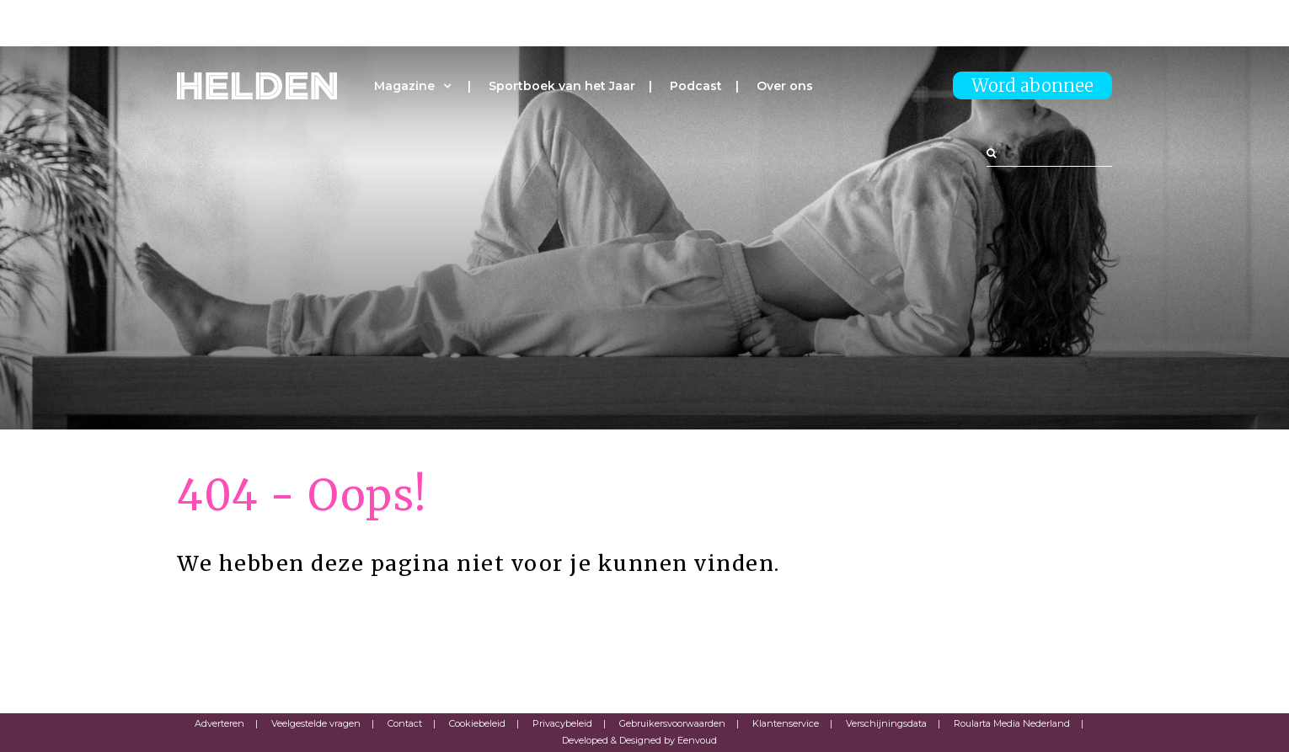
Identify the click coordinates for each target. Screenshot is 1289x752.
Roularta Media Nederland (1012, 723)
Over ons (785, 85)
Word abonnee (1032, 85)
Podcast (696, 85)
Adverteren (219, 723)
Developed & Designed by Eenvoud (639, 740)
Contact (405, 723)
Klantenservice (785, 723)
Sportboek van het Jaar (562, 85)
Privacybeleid (562, 723)
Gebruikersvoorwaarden (672, 723)
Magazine (404, 85)
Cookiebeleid (477, 723)
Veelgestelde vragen (316, 723)
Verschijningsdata (886, 723)
